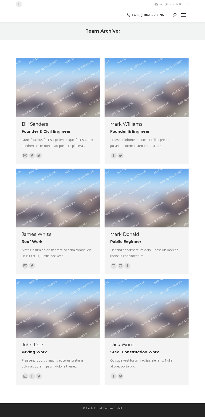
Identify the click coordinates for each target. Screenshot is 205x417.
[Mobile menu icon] (184, 15)
